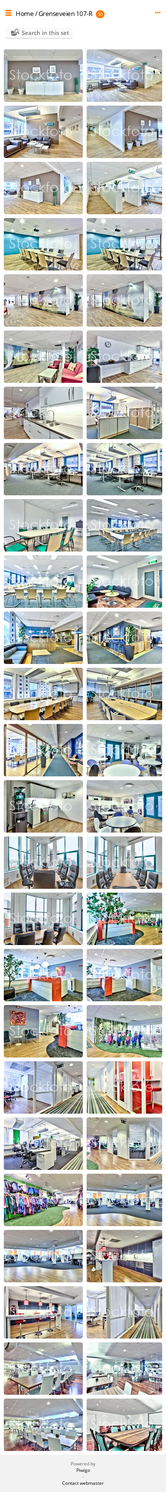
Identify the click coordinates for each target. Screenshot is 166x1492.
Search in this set (45, 32)
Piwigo (83, 1470)
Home (25, 13)
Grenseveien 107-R (66, 13)
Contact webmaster (83, 1483)
